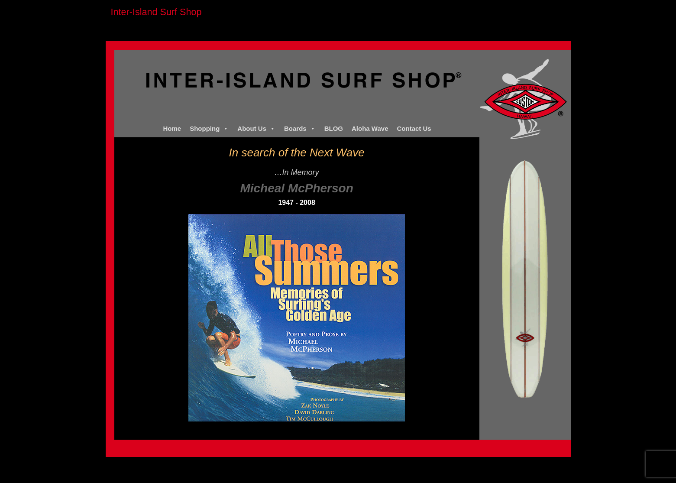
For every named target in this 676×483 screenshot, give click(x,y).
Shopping (209, 128)
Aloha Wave (370, 128)
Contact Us (414, 128)
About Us (256, 128)
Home (172, 128)
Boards (300, 128)
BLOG (333, 128)
